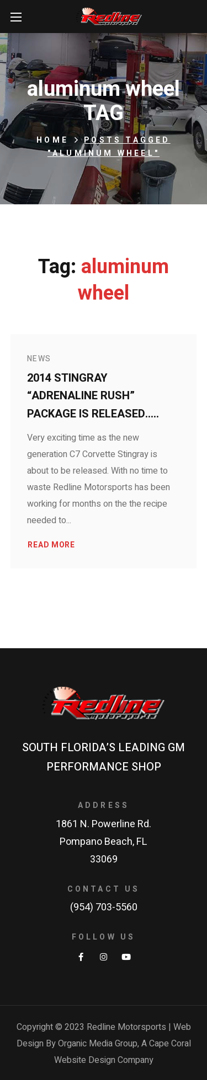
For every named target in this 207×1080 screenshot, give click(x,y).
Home (52, 140)
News (39, 359)
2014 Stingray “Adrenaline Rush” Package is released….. (93, 396)
